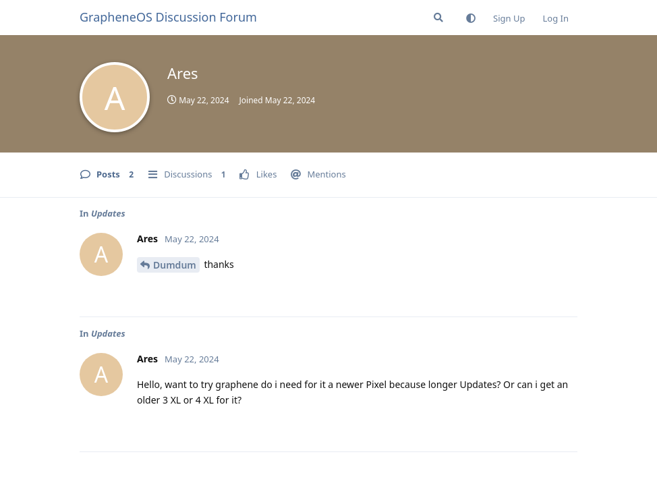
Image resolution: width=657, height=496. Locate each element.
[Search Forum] (438, 17)
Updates (108, 213)
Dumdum (174, 264)
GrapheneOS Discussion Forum (168, 17)
